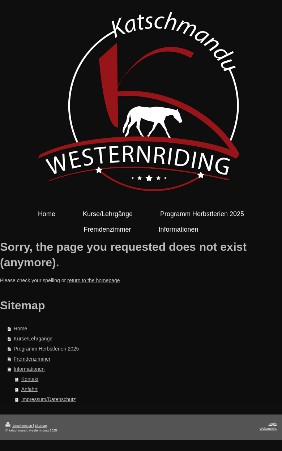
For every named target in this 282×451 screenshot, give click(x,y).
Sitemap (41, 426)
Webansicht (268, 428)
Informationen (29, 369)
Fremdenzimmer (32, 359)
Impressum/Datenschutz (48, 399)
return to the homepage (93, 280)
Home (20, 328)
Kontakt (29, 379)
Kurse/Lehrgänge (33, 339)
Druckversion (19, 426)
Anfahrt (29, 389)
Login (273, 424)
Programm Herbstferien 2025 (46, 349)
